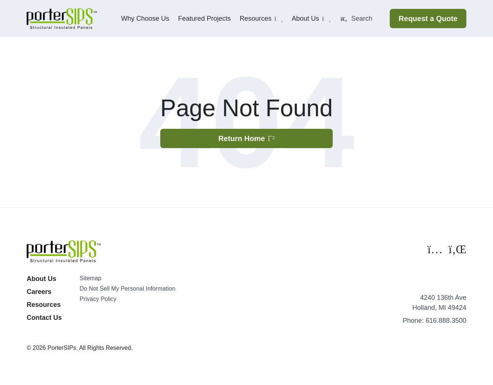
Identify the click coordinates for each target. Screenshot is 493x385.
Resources (44, 304)
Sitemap (90, 278)
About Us (41, 278)
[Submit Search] (343, 19)
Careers (39, 291)
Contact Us (44, 317)
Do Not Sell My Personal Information (127, 288)
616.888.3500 (446, 320)
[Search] (361, 19)
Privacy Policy (98, 299)
